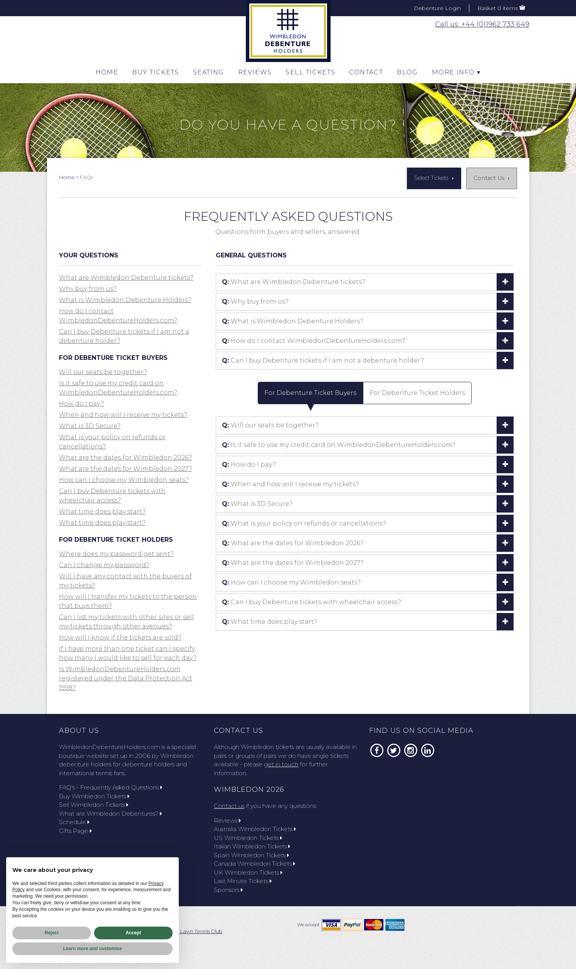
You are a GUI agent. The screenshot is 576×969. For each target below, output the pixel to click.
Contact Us (489, 178)
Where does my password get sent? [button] (116, 554)
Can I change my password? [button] (104, 565)
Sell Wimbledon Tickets (93, 804)
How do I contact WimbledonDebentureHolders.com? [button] (313, 340)
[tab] (365, 282)
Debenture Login (437, 8)
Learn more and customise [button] (92, 948)
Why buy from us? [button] (88, 288)
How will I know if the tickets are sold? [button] (120, 637)
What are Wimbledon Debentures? (110, 813)
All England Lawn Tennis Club (187, 931)
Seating (208, 72)
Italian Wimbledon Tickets (252, 846)
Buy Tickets (155, 72)
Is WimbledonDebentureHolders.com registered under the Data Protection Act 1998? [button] (125, 678)
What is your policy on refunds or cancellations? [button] (304, 523)
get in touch (281, 764)
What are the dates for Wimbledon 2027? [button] (125, 468)
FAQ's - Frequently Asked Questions (110, 787)
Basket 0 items (497, 8)
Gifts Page (75, 831)
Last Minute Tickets (243, 881)
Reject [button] (52, 932)
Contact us (229, 805)
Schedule (74, 822)
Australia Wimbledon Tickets (255, 829)
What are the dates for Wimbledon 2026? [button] (125, 457)
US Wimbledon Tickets (248, 837)
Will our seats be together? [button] (103, 372)
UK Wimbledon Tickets (248, 872)
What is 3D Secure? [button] (90, 426)
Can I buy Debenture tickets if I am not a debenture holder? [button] (323, 360)
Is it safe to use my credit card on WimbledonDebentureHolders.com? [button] (338, 444)
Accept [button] (133, 932)
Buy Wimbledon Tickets (94, 796)
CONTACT (366, 72)
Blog (407, 72)
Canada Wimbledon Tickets (254, 863)
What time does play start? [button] (102, 511)
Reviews (255, 72)
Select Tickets (431, 178)
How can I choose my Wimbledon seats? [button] (124, 480)
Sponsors (228, 889)
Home (107, 72)
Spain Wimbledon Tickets (251, 855)
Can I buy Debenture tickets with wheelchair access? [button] (311, 602)
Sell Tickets (310, 72)
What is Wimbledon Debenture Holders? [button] (125, 300)
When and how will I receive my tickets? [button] (123, 414)
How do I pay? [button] (81, 403)
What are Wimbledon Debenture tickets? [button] (126, 277)
